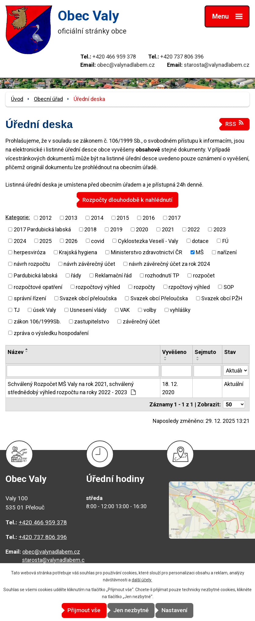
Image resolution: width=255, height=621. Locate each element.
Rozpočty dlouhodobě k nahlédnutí (127, 199)
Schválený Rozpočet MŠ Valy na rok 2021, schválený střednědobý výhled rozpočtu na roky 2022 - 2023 (72, 387)
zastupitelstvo (91, 321)
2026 (71, 240)
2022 (194, 229)
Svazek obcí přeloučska (88, 298)
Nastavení (182, 610)
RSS (234, 123)
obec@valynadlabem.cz (126, 65)
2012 (45, 217)
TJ (17, 309)
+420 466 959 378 (114, 56)
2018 (90, 229)
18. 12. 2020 (170, 387)
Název (16, 352)
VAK (125, 309)
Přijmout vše (76, 610)
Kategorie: (17, 217)
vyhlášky (180, 309)
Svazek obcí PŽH (221, 298)
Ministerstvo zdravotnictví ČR (146, 252)
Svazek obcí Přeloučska (159, 298)
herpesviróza (30, 252)
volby (150, 309)
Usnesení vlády (88, 309)
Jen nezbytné (131, 610)
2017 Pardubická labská (42, 229)
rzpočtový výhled (189, 287)
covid (97, 240)
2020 (142, 229)
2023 (219, 229)
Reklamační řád (113, 275)
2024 (20, 240)
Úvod (17, 99)
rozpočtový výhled (98, 287)
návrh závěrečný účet (89, 263)
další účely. (142, 579)
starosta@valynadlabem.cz (217, 65)
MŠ (200, 252)
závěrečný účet (141, 321)
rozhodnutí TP (162, 275)
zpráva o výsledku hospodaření (51, 333)
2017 (174, 217)
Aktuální (233, 383)
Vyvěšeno (174, 352)
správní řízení (30, 298)
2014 (97, 217)
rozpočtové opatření (38, 287)
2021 (168, 229)
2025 (45, 240)
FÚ (225, 240)
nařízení (227, 252)
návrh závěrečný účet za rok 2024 (169, 263)
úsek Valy (44, 309)
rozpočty (144, 287)
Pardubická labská (35, 275)
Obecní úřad (48, 99)
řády (76, 275)
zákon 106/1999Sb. (37, 321)
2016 (149, 217)
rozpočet (204, 275)
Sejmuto (205, 352)
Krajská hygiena (78, 252)
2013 (71, 217)
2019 (116, 229)
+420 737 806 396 (182, 56)
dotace (200, 240)
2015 (123, 217)
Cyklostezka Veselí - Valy (148, 240)
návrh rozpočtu (32, 263)
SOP (229, 287)
